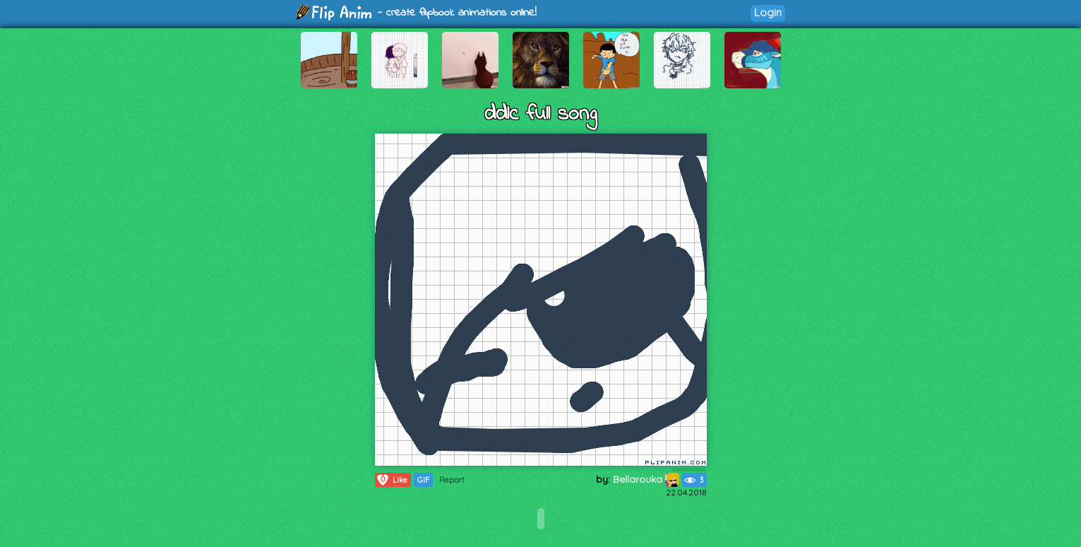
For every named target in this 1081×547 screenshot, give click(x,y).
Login (768, 12)
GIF (423, 480)
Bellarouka (646, 479)
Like (391, 480)
